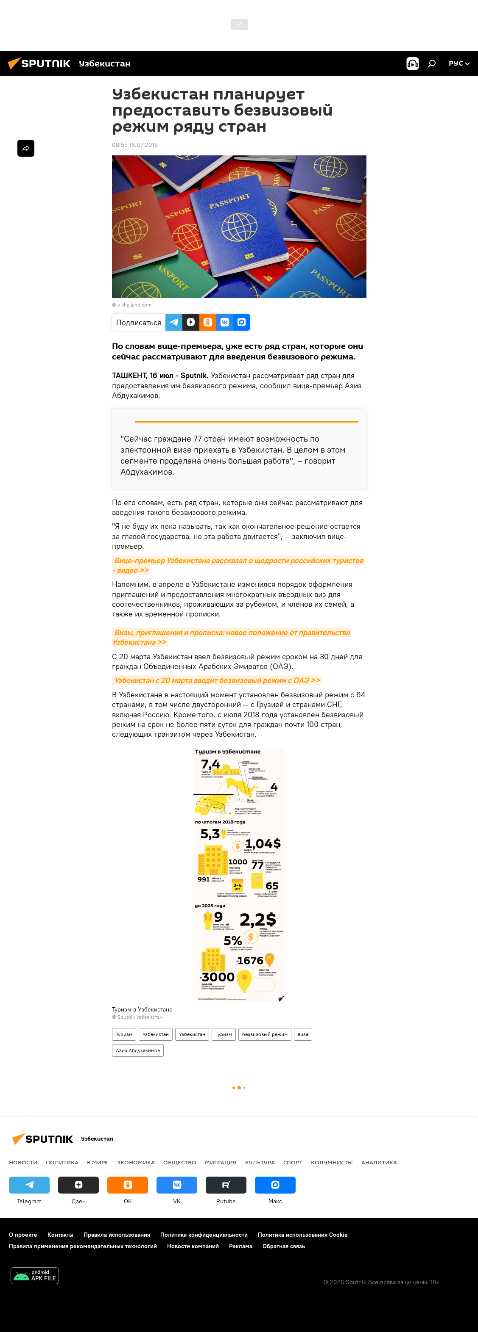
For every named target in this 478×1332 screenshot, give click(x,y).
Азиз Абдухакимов (138, 1050)
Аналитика (379, 1162)
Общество (179, 1162)
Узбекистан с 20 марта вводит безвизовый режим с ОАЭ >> (217, 680)
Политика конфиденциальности (204, 1234)
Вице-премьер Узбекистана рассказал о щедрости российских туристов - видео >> (238, 565)
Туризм (124, 1034)
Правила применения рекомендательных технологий (83, 1246)
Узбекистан (156, 1034)
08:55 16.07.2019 (135, 145)
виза (303, 1034)
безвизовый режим (265, 1034)
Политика (62, 1162)
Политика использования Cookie (303, 1234)
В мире (97, 1162)
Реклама (240, 1246)
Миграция (221, 1162)
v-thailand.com (134, 304)
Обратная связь (284, 1246)
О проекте (23, 1234)
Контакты (60, 1234)
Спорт (292, 1162)
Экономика (136, 1162)
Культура (260, 1162)
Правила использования (117, 1234)
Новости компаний (193, 1246)
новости (23, 1162)
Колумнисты (332, 1162)
